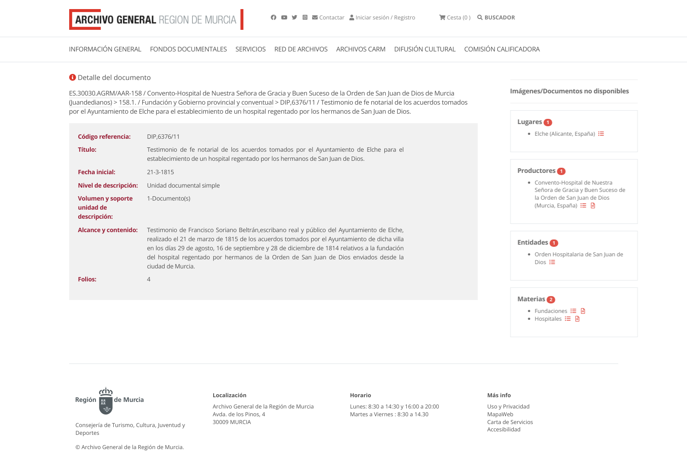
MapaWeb (500, 414)
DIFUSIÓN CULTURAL (425, 49)
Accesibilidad (504, 429)
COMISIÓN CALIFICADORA (502, 49)
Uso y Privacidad (508, 406)
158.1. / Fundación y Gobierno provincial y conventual (196, 102)
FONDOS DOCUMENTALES (188, 49)
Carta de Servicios (510, 422)
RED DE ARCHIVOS (301, 49)
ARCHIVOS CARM (361, 49)
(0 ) (454, 17)
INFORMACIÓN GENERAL (105, 49)
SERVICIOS (251, 49)
